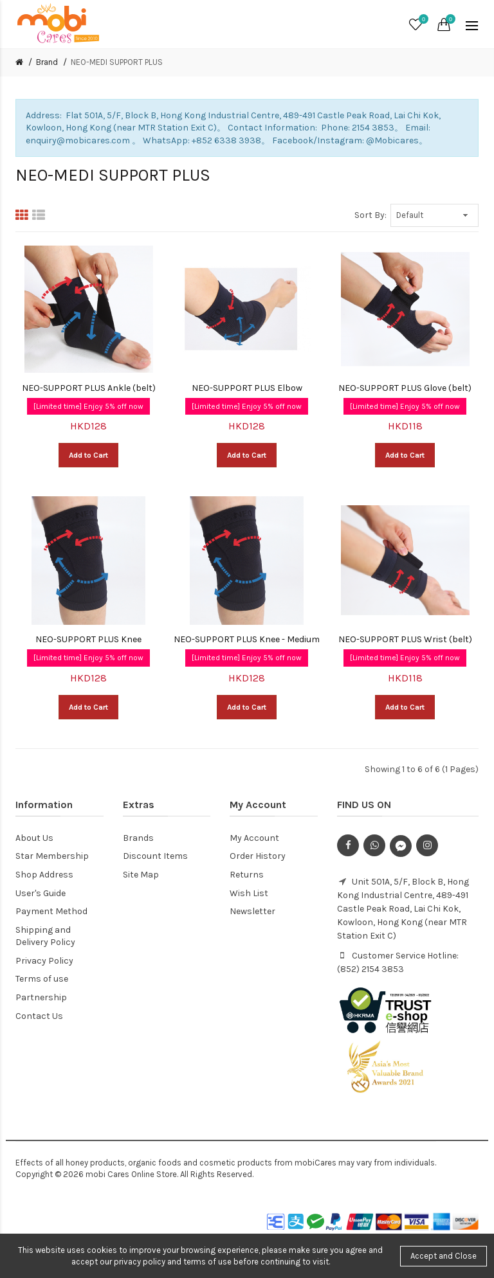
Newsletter (252, 911)
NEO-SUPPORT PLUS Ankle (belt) (89, 387)
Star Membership (52, 856)
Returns (247, 874)
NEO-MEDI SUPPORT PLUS (117, 62)
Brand (47, 62)
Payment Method (51, 911)
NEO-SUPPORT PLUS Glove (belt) (404, 387)
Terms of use (41, 978)
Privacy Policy (44, 960)
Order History (258, 856)
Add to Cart (88, 455)
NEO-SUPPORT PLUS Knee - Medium (247, 639)
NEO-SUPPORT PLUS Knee (88, 639)
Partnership (41, 997)
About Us (34, 838)
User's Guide (40, 893)
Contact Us (39, 1016)
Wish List (249, 893)
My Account (254, 838)
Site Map (141, 874)
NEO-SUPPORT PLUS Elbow (247, 387)
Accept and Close (443, 1256)
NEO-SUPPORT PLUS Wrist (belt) (405, 639)
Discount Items (155, 856)
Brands (138, 838)
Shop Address (44, 874)
